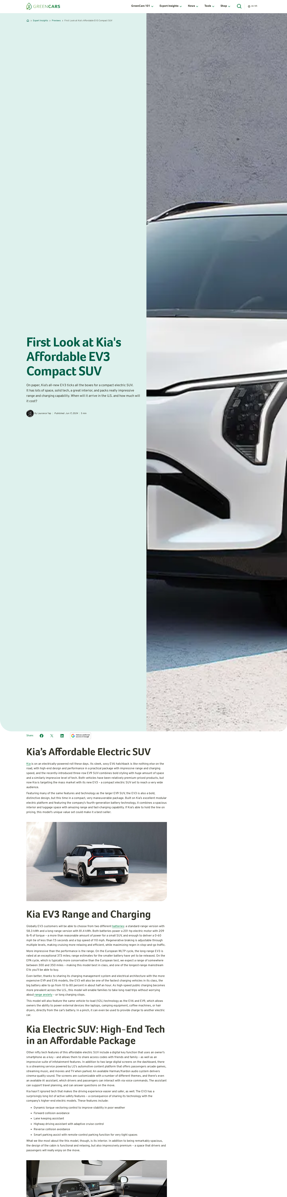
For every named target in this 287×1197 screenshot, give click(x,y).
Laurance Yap (44, 413)
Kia (28, 764)
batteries (118, 926)
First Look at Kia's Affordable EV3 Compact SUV (88, 21)
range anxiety (43, 995)
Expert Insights (40, 21)
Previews (56, 21)
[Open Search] (239, 6)
